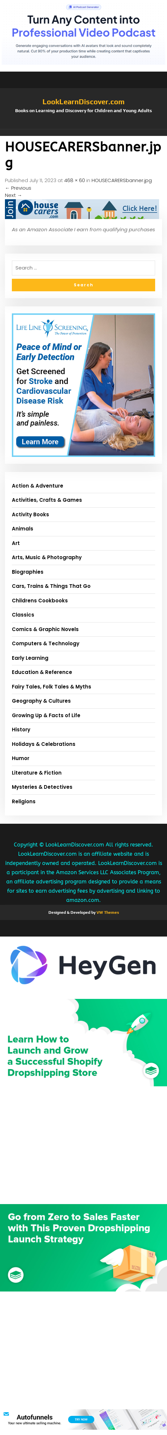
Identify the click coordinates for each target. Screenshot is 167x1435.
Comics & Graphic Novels (45, 629)
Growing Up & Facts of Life (46, 715)
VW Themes (107, 912)
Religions (24, 801)
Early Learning (30, 657)
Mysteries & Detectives (42, 786)
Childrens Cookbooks (40, 600)
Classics (23, 614)
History (21, 729)
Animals (22, 528)
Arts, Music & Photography (47, 557)
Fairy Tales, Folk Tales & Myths (51, 686)
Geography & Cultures (41, 700)
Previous (18, 187)
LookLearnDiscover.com (83, 101)
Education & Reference (42, 672)
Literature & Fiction (37, 772)
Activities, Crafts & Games (47, 499)
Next (13, 195)
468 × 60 (74, 180)
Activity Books (30, 514)
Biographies (27, 571)
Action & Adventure (37, 485)
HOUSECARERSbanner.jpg (122, 180)
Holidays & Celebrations (43, 744)
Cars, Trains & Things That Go (51, 586)
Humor (20, 758)
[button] (83, 132)
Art (16, 543)
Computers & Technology (45, 643)
